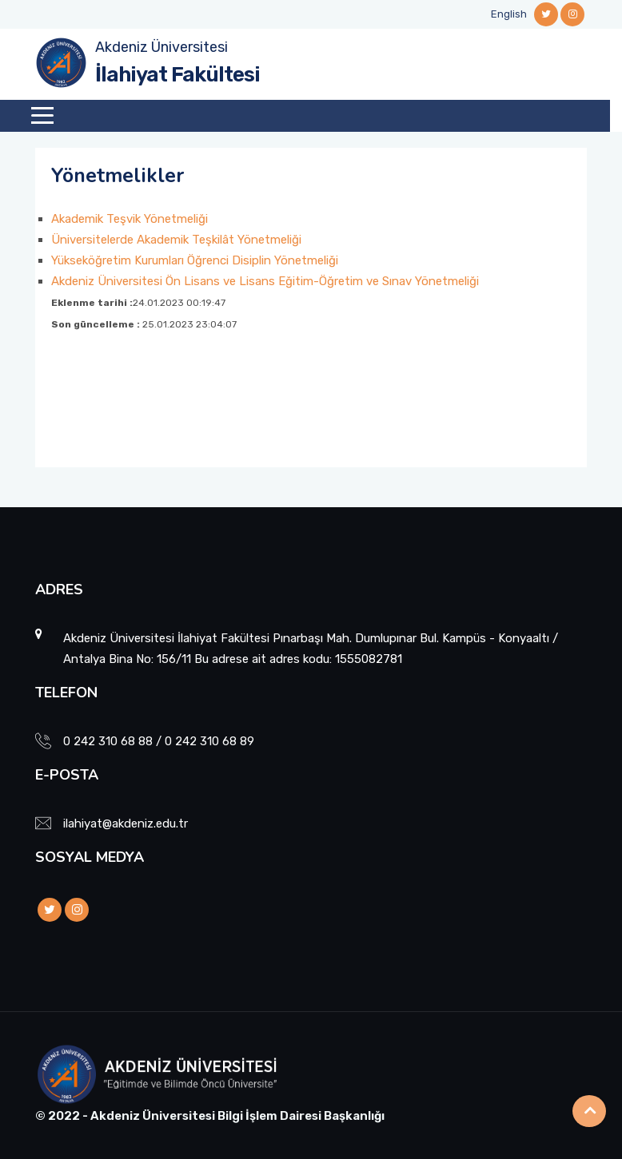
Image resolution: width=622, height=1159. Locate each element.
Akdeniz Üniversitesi (161, 47)
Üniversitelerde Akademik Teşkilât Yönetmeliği (176, 239)
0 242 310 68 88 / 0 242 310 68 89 (158, 741)
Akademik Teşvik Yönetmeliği (129, 219)
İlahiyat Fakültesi (177, 74)
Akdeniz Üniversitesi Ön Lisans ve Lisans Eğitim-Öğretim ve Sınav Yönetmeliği (265, 281)
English (509, 14)
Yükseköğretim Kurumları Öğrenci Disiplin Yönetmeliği (194, 260)
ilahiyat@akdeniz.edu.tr (125, 823)
